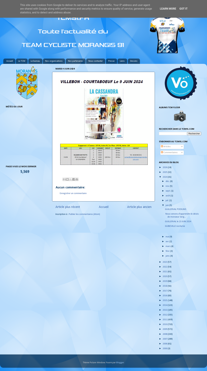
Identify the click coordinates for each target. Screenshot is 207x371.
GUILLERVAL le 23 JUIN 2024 (178, 221)
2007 (165, 339)
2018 (165, 286)
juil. (167, 200)
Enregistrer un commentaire (73, 193)
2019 (165, 281)
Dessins (133, 61)
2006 (165, 344)
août (168, 196)
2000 (165, 348)
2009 (165, 329)
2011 (165, 319)
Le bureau (35, 61)
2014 (165, 305)
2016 (165, 295)
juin (167, 205)
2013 (165, 310)
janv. (168, 256)
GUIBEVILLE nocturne (175, 226)
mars (168, 246)
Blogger (120, 362)
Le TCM (21, 61)
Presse (111, 61)
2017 (165, 291)
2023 (165, 262)
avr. (167, 241)
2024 (165, 177)
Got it (183, 8)
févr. (168, 251)
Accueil (9, 61)
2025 (165, 172)
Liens (122, 61)
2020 (165, 276)
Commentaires (169, 152)
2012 (165, 315)
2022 (165, 267)
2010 (165, 324)
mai (168, 237)
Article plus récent (67, 207)
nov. (168, 186)
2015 (165, 300)
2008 (165, 334)
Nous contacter (95, 61)
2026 (165, 167)
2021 (165, 271)
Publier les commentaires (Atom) (84, 214)
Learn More (168, 8)
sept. (168, 191)
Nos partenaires (75, 61)
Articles (166, 146)
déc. (168, 181)
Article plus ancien (139, 207)
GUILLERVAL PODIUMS (175, 209)
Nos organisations (54, 61)
